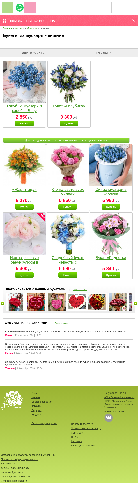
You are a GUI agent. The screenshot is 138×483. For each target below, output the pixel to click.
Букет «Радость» (111, 257)
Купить (24, 123)
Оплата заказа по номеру (86, 428)
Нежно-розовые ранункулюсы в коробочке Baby (24, 262)
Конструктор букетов (83, 445)
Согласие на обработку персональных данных (28, 455)
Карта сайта (8, 463)
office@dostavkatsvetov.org (119, 397)
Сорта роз (77, 432)
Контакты (76, 441)
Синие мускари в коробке (110, 191)
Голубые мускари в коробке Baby (24, 108)
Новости (36, 414)
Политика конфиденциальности (19, 459)
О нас (74, 437)
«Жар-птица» (24, 189)
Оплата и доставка (82, 424)
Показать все (80, 289)
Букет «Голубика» (69, 106)
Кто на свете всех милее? (68, 191)
